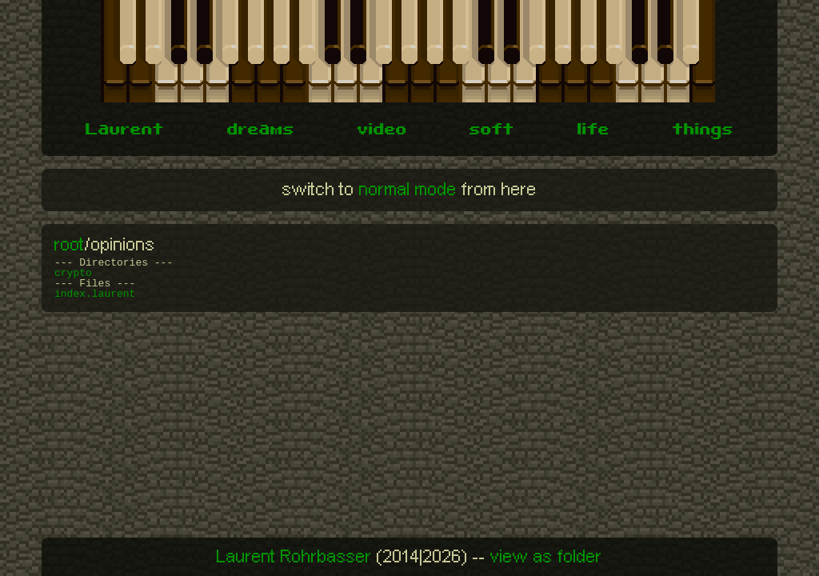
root (69, 245)
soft (491, 131)
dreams (260, 131)
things (703, 131)
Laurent (125, 131)
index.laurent (94, 294)
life (593, 131)
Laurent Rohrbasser (294, 557)
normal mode (408, 189)
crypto (73, 273)
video (382, 131)
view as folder (546, 557)
